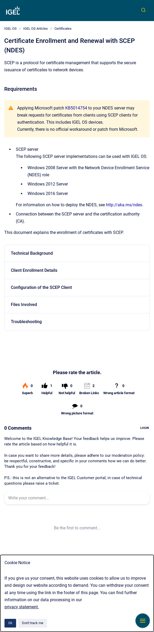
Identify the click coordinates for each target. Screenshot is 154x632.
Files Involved (24, 304)
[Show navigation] (143, 621)
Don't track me (32, 623)
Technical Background (32, 253)
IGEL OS (10, 29)
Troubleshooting (26, 321)
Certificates (63, 29)
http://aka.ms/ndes (124, 204)
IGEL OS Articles (35, 29)
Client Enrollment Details (34, 270)
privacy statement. (21, 606)
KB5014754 (76, 108)
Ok (10, 623)
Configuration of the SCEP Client (41, 287)
